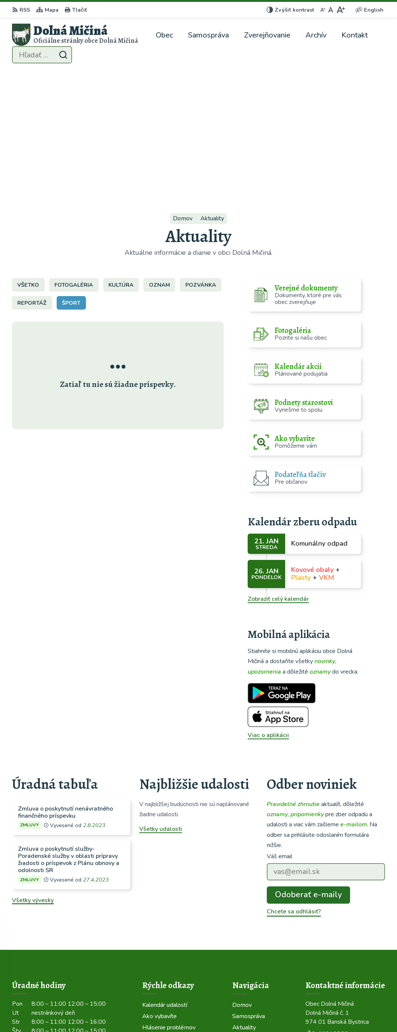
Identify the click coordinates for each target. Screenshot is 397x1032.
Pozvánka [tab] (200, 159)
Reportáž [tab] (32, 177)
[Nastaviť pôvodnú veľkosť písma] (331, 10)
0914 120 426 (325, 938)
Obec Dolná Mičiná (218, 1012)
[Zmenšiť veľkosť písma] (323, 10)
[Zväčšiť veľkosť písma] (340, 10)
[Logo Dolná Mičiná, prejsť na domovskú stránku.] (75, 35)
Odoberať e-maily (308, 769)
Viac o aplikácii (268, 609)
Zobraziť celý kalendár (278, 473)
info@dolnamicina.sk (334, 947)
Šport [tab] (71, 177)
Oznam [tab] (159, 159)
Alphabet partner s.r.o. (112, 1012)
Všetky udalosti (160, 703)
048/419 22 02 (326, 929)
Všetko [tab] (28, 159)
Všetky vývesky (33, 774)
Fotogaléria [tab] (73, 159)
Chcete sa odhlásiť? (294, 786)
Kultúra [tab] (121, 159)
